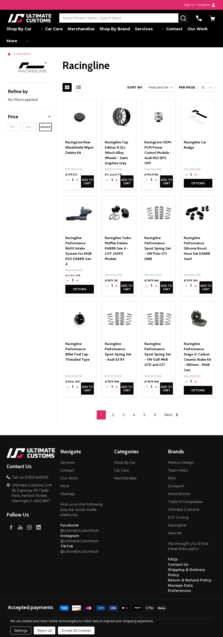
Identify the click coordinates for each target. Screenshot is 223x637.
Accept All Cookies (76, 630)
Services (142, 29)
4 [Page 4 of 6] (134, 415)
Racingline (177, 525)
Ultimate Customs (183, 510)
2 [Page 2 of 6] (113, 415)
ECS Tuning (178, 517)
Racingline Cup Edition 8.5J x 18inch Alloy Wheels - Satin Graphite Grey (116, 152)
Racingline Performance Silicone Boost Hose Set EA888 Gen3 (197, 248)
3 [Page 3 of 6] (123, 415)
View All (175, 533)
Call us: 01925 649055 (30, 477)
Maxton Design (181, 462)
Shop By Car (20, 29)
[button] (30, 116)
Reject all (44, 630)
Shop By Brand (112, 29)
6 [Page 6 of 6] (155, 415)
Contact (166, 29)
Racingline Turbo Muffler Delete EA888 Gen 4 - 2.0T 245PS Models (118, 248)
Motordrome (179, 494)
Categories (126, 451)
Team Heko (178, 470)
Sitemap (67, 494)
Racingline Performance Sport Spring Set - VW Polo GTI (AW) (157, 248)
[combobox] (118, 18)
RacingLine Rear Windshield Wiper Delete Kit (79, 147)
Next (172, 414)
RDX (172, 478)
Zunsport (176, 486)
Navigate (70, 451)
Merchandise (77, 29)
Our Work (191, 29)
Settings (20, 630)
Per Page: (187, 87)
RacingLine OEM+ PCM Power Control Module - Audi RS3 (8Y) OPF (158, 152)
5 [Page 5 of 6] (144, 415)
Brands (176, 451)
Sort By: (135, 87)
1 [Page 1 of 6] (101, 415)
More (13, 42)
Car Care (48, 29)
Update (45, 127)
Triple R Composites (185, 502)
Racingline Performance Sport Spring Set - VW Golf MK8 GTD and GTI (157, 354)
